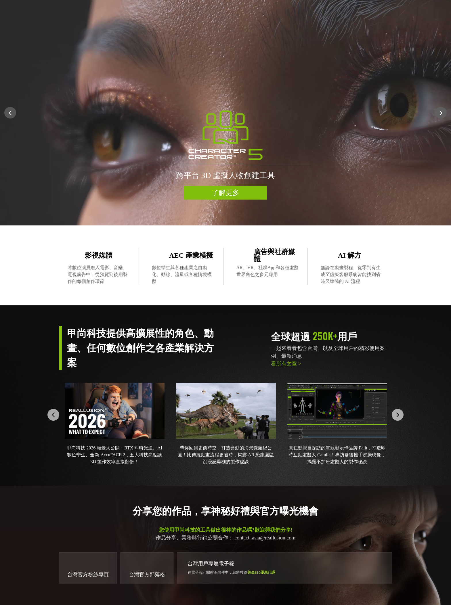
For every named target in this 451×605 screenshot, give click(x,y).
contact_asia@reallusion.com (264, 538)
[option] (225, 112)
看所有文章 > (286, 364)
